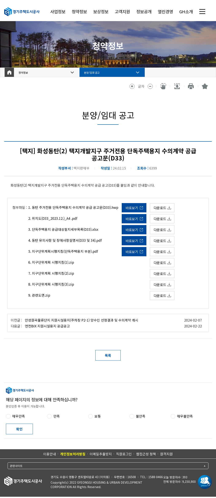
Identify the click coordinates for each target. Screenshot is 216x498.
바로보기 (132, 207)
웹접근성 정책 (146, 453)
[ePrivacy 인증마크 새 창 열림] (204, 482)
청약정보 (79, 11)
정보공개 (143, 11)
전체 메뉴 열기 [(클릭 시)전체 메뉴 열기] (202, 11)
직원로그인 (124, 453)
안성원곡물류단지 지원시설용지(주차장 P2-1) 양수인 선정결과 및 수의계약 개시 (81, 320)
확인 (19, 429)
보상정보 (100, 11)
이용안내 (49, 453)
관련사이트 (16, 466)
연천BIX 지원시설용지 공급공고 (47, 325)
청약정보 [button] (25, 72)
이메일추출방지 (101, 453)
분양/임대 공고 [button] (94, 72)
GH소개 (186, 11)
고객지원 (122, 11)
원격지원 (166, 453)
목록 (108, 355)
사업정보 (57, 11)
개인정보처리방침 (72, 453)
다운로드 (160, 207)
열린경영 (165, 11)
